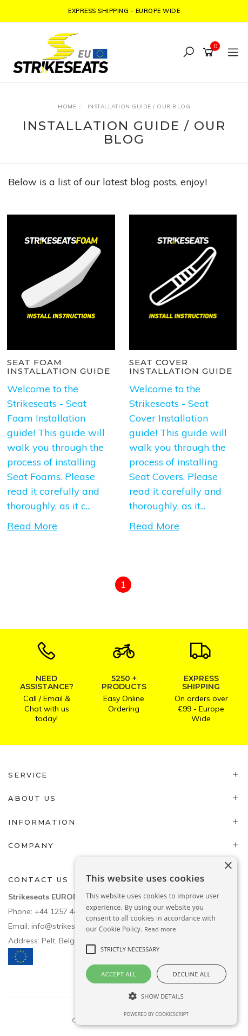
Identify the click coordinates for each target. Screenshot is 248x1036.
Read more (160, 929)
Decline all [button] (192, 974)
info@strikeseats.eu (66, 926)
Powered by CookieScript (156, 1014)
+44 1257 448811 (65, 911)
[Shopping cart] (210, 52)
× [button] (228, 866)
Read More (32, 526)
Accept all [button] (118, 974)
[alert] (156, 941)
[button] (156, 996)
